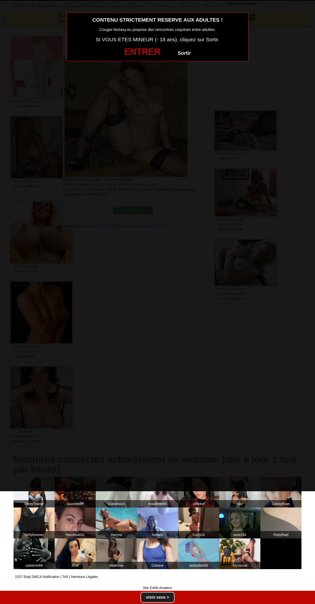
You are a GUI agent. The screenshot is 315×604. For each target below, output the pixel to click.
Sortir (184, 53)
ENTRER (142, 52)
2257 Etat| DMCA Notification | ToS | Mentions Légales (56, 577)
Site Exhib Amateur (157, 588)
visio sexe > (157, 597)
